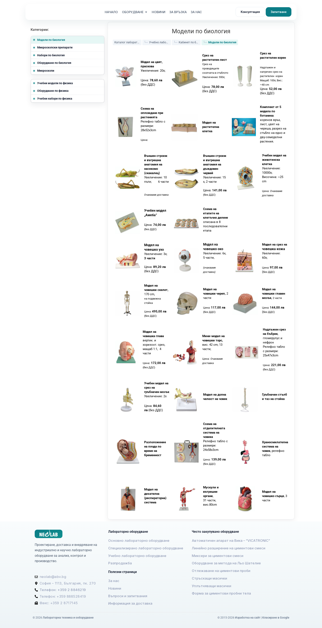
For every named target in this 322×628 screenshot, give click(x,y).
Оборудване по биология (54, 62)
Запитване (278, 12)
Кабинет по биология (190, 41)
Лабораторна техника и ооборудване (68, 616)
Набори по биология (51, 55)
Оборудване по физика (53, 90)
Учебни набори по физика (54, 98)
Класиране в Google (275, 616)
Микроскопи (45, 70)
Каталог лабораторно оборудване (127, 41)
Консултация (250, 12)
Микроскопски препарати (54, 47)
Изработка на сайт (247, 616)
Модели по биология (51, 39)
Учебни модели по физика (55, 83)
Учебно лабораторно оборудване (160, 41)
